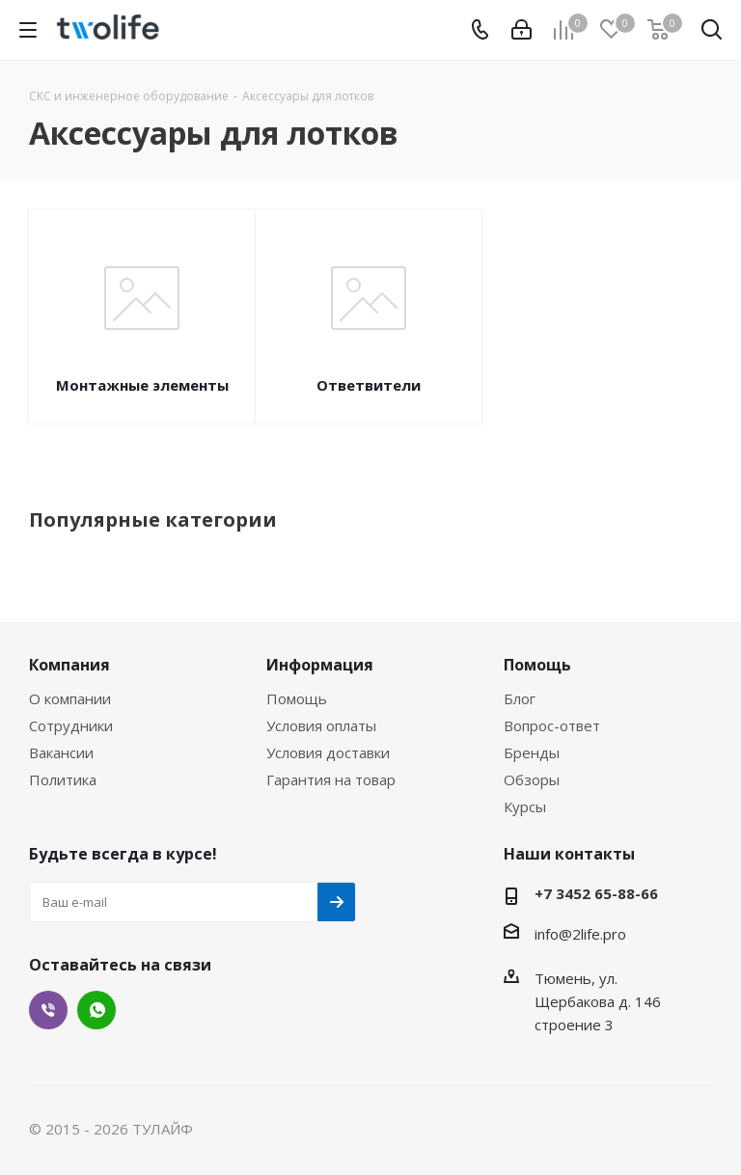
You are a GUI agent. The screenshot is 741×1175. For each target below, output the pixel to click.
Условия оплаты (321, 725)
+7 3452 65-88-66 (596, 893)
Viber (48, 1010)
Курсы (525, 806)
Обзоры (532, 779)
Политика (62, 779)
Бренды (532, 752)
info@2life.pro (580, 933)
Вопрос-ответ (552, 725)
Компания (69, 664)
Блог (519, 698)
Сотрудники (71, 725)
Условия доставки (328, 752)
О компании (70, 698)
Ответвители (368, 385)
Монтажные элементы (142, 385)
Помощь (296, 698)
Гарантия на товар (331, 779)
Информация (319, 664)
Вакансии (61, 752)
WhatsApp (96, 1010)
